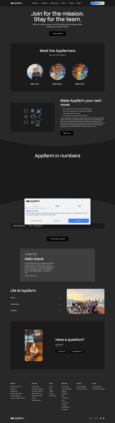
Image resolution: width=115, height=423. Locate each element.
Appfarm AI (14, 389)
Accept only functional (36, 220)
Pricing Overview (97, 386)
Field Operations (36, 400)
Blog (50, 389)
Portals (34, 398)
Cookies (91, 418)
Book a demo (65, 386)
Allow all (78, 220)
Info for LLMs (52, 395)
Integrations (14, 391)
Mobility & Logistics (37, 391)
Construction (35, 386)
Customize (57, 220)
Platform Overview (16, 386)
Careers (51, 391)
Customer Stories (66, 389)
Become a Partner (82, 389)
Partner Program (81, 386)
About (51, 386)
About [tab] (79, 206)
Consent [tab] (35, 206)
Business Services (37, 393)
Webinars (64, 391)
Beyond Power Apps (16, 393)
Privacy (96, 418)
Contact (51, 393)
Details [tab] (57, 206)
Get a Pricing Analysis (98, 389)
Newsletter (65, 393)
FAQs (63, 395)
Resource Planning (37, 395)
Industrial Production (38, 389)
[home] (16, 3)
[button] (35, 3)
